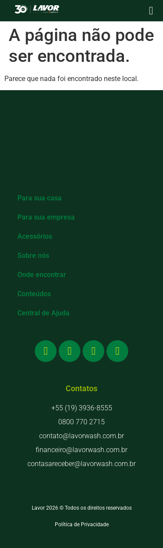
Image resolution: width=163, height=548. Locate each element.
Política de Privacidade (82, 524)
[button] (151, 10)
